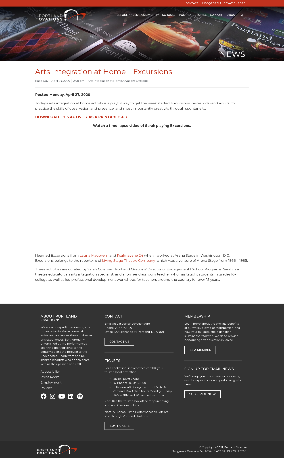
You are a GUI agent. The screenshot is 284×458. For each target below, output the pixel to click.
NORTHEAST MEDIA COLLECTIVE (226, 451)
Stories (201, 15)
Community (150, 15)
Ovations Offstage (135, 80)
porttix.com (131, 379)
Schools (169, 15)
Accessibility (50, 371)
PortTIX (185, 15)
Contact (192, 3)
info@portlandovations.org (131, 323)
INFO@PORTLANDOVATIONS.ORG (223, 3)
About (232, 15)
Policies (47, 388)
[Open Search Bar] (242, 15)
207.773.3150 (123, 327)
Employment (51, 382)
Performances (126, 15)
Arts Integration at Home (105, 80)
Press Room (50, 377)
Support (217, 15)
